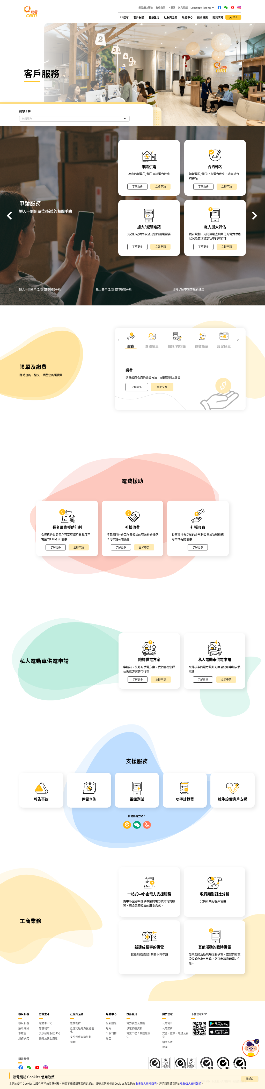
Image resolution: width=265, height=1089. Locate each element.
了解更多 (137, 186)
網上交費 (162, 387)
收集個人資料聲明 (146, 1083)
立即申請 (160, 186)
